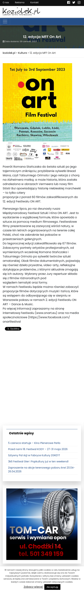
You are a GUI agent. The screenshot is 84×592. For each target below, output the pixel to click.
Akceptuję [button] (52, 587)
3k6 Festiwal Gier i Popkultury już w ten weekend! (38, 461)
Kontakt (34, 2)
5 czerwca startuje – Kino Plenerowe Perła (34, 443)
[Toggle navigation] (5, 21)
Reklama (19, 2)
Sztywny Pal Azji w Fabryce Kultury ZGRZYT (34, 455)
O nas (6, 2)
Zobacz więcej (33, 587)
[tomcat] (42, 524)
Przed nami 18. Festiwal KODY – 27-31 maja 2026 (38, 449)
